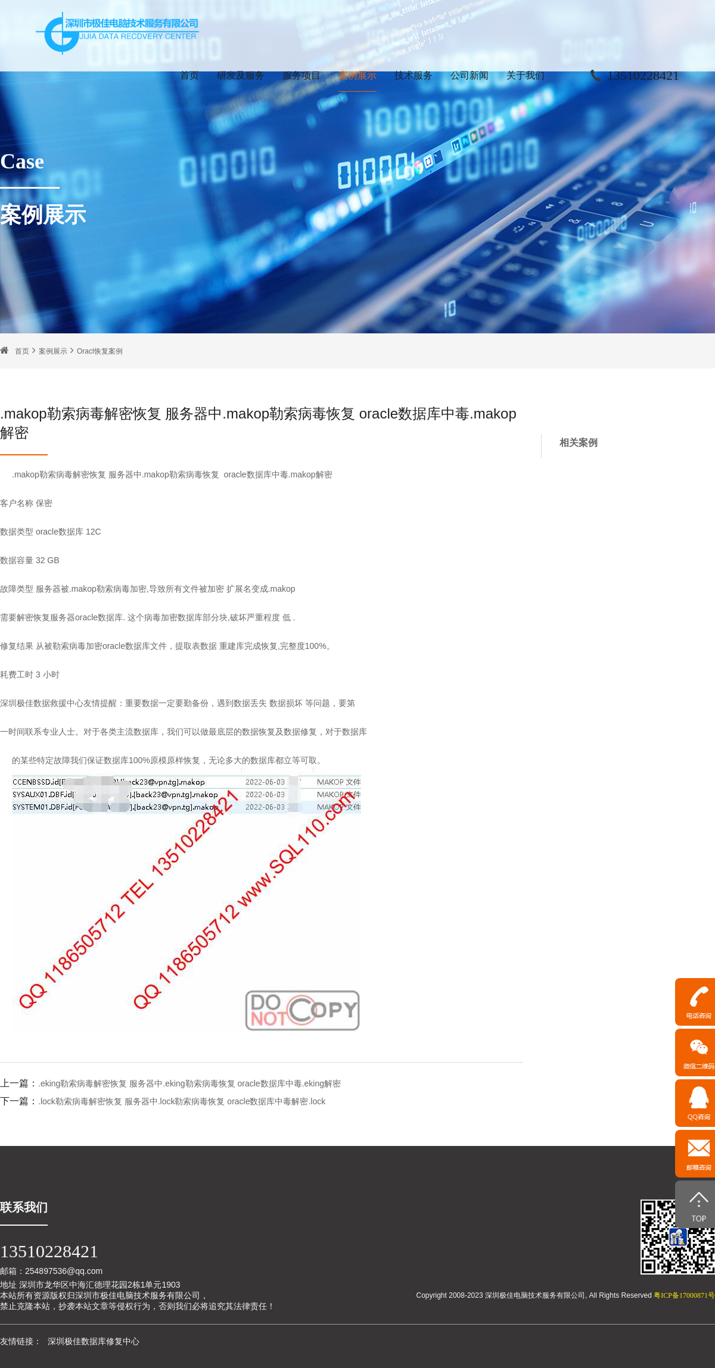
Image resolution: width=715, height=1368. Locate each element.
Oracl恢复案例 (100, 351)
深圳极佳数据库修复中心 (93, 1341)
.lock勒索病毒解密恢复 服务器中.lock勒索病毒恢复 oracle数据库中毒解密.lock (181, 1101)
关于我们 (525, 75)
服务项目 (301, 75)
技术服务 (413, 75)
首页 (189, 75)
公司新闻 (469, 75)
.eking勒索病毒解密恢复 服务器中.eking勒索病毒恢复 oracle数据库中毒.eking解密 (189, 1083)
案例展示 (357, 75)
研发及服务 (241, 75)
